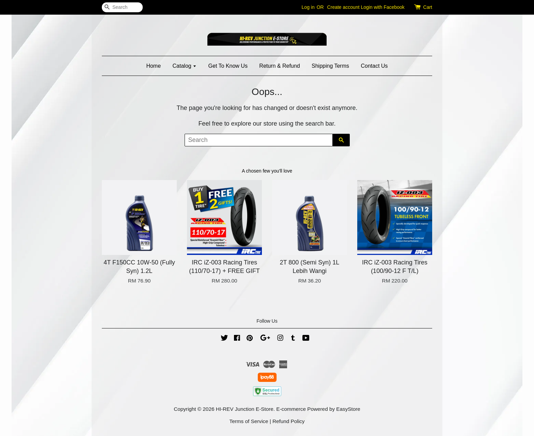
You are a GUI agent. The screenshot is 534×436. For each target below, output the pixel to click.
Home (153, 66)
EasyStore (348, 409)
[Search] (122, 7)
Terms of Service (249, 421)
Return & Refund (279, 66)
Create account (343, 7)
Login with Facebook (382, 7)
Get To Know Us (228, 66)
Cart (427, 7)
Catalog (185, 66)
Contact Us (374, 66)
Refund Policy (288, 421)
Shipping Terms (330, 66)
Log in (308, 7)
